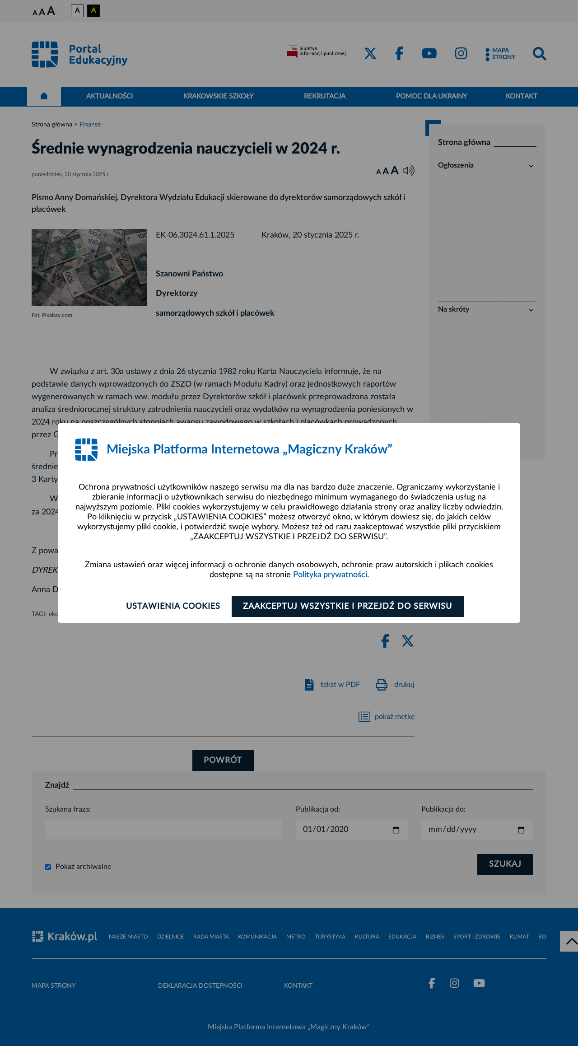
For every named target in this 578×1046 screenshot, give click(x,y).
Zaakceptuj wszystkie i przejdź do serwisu (348, 606)
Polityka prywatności (330, 575)
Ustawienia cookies (172, 606)
